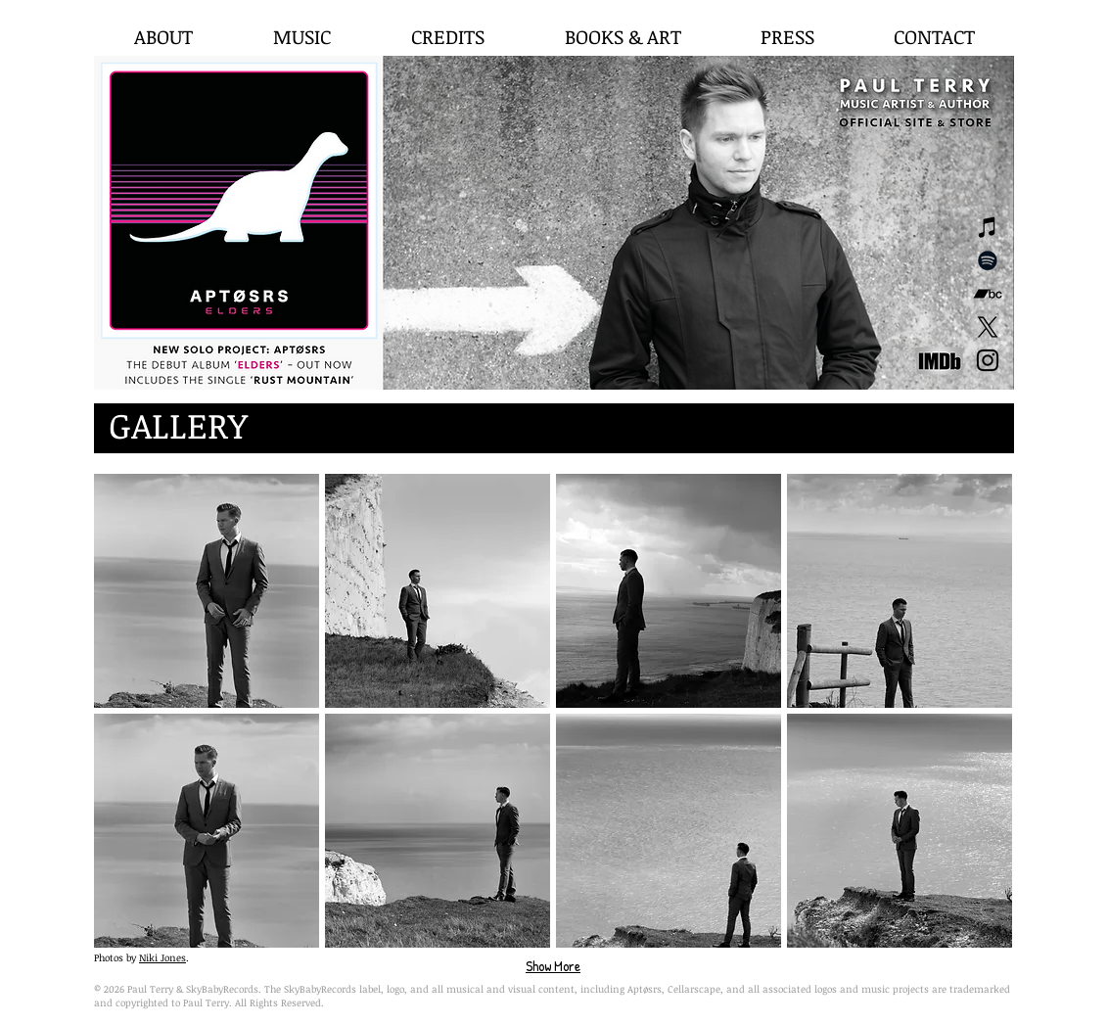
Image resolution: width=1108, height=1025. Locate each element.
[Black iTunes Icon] (987, 227)
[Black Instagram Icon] (987, 360)
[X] (987, 327)
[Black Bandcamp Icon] (987, 293)
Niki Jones (162, 957)
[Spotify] (987, 260)
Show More (553, 965)
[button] (206, 591)
